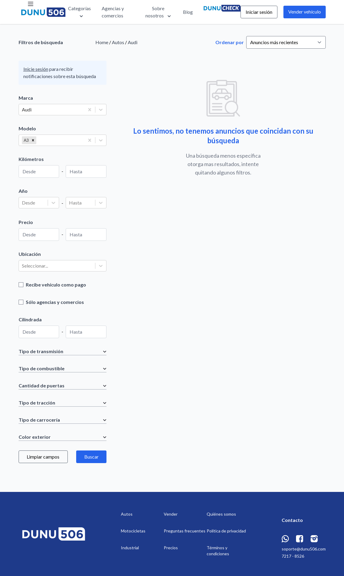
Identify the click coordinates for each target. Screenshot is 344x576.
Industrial (130, 547)
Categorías (79, 12)
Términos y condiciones (218, 550)
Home (101, 42)
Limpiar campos (43, 456)
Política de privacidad (226, 530)
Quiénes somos (221, 514)
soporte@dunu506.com (304, 548)
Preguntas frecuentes (184, 530)
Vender (171, 514)
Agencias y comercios (113, 11)
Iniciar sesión (259, 12)
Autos (118, 42)
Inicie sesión (35, 69)
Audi (132, 42)
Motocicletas (133, 530)
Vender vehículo (304, 11)
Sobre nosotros (158, 12)
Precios (171, 547)
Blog (188, 12)
